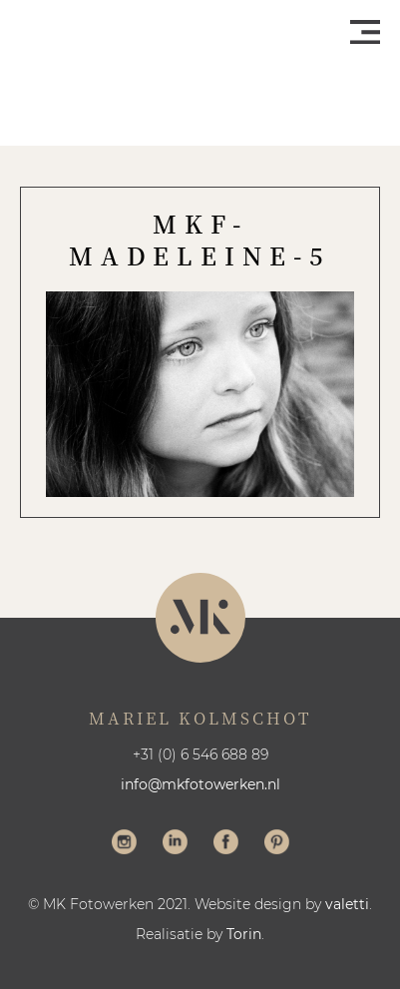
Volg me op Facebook (225, 844)
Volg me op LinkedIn (175, 844)
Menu (365, 32)
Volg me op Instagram (124, 844)
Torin (243, 934)
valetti (347, 904)
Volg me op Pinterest (276, 844)
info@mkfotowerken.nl (200, 784)
